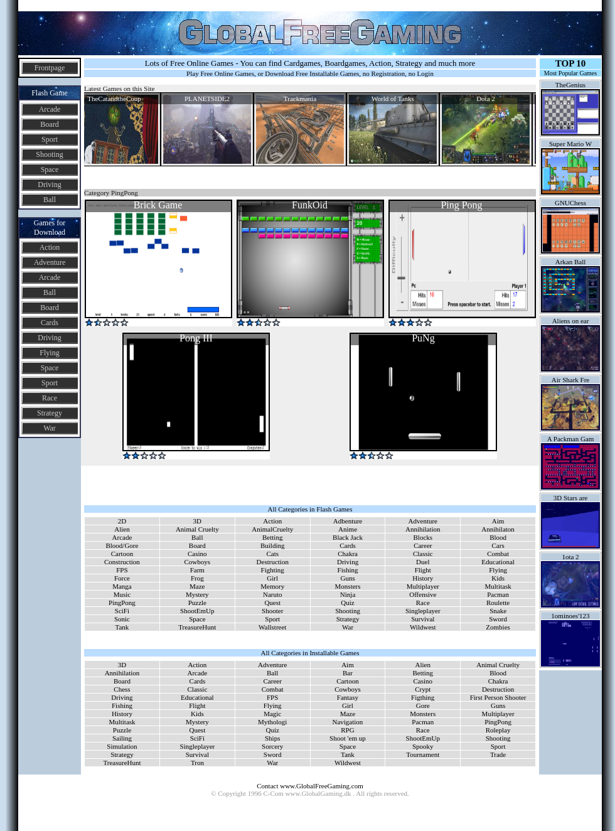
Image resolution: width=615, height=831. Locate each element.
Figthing (422, 697)
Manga (122, 586)
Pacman (498, 594)
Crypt (422, 689)
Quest (272, 602)
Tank (122, 627)
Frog (197, 578)
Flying (49, 352)
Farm (197, 570)
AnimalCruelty (272, 529)
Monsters (348, 586)
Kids (498, 578)
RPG (347, 730)
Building (272, 545)
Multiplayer (423, 586)
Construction (122, 562)
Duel (422, 562)
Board (49, 124)
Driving (49, 184)
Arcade (50, 109)
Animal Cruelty (197, 529)
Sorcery (272, 746)
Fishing (348, 570)
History (422, 578)
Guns (347, 578)
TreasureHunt (197, 627)
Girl (272, 578)
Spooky (423, 746)
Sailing (122, 738)
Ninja (347, 594)
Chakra (348, 553)
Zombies (498, 627)
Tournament (422, 754)
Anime (347, 529)
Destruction (273, 562)
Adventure (50, 262)
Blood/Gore (121, 545)
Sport (49, 139)
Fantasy (347, 697)
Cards (49, 322)
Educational (498, 562)
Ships (272, 738)
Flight (423, 570)
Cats (272, 553)
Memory (272, 586)
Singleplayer (423, 610)
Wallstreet (272, 627)
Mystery (197, 594)
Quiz (347, 602)
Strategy (49, 413)
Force (122, 578)
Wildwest (423, 627)
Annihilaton (498, 529)
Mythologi (272, 722)
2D (122, 521)
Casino (197, 553)
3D (197, 521)
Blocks (423, 537)
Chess (122, 689)
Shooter (272, 610)
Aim (498, 521)
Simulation (122, 746)
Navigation (347, 722)
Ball (49, 199)
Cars (498, 545)
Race (49, 398)
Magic (272, 713)
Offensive (422, 594)
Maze (197, 586)
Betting (272, 537)
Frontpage (50, 67)
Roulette (498, 602)
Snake (497, 610)
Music (122, 594)
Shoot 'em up (347, 738)
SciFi (122, 610)
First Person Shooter (498, 697)
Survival (422, 619)
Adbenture (347, 521)
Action (50, 247)
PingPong (122, 602)
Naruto (272, 594)
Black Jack (348, 537)
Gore (423, 705)
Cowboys (197, 562)
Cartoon (122, 553)
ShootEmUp (197, 610)
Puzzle (197, 602)
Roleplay (498, 730)
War (49, 428)
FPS (121, 570)
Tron (197, 762)
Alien (121, 529)
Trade (498, 754)
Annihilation (423, 529)
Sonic (122, 619)
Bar (348, 673)
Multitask (498, 586)
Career (423, 545)
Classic (423, 553)
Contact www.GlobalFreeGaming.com (310, 786)
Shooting (49, 154)
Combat (498, 553)
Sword (498, 619)
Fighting (272, 570)
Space (50, 169)
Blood (497, 537)
